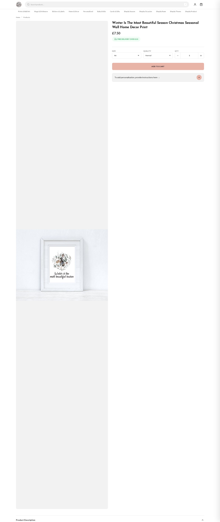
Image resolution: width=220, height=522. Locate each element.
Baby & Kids (101, 11)
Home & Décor (74, 11)
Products (26, 17)
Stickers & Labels (58, 11)
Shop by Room (161, 11)
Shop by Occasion (145, 11)
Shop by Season (129, 11)
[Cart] (201, 4)
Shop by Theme (175, 11)
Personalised (88, 11)
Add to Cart (158, 66)
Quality (147, 51)
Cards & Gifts (115, 11)
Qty (177, 51)
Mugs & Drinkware (41, 11)
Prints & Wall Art (24, 11)
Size (114, 51)
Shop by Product (191, 11)
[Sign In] (195, 4)
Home (18, 17)
